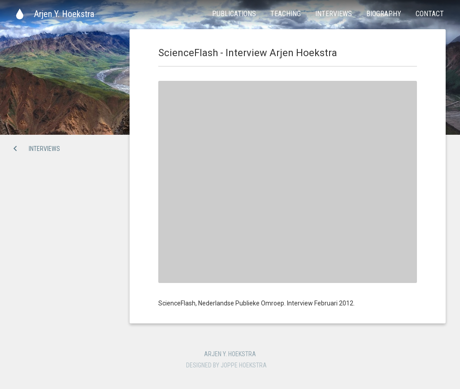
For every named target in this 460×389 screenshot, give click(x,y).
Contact (430, 13)
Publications (234, 13)
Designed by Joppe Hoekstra (226, 365)
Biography (383, 13)
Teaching (285, 13)
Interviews (333, 13)
